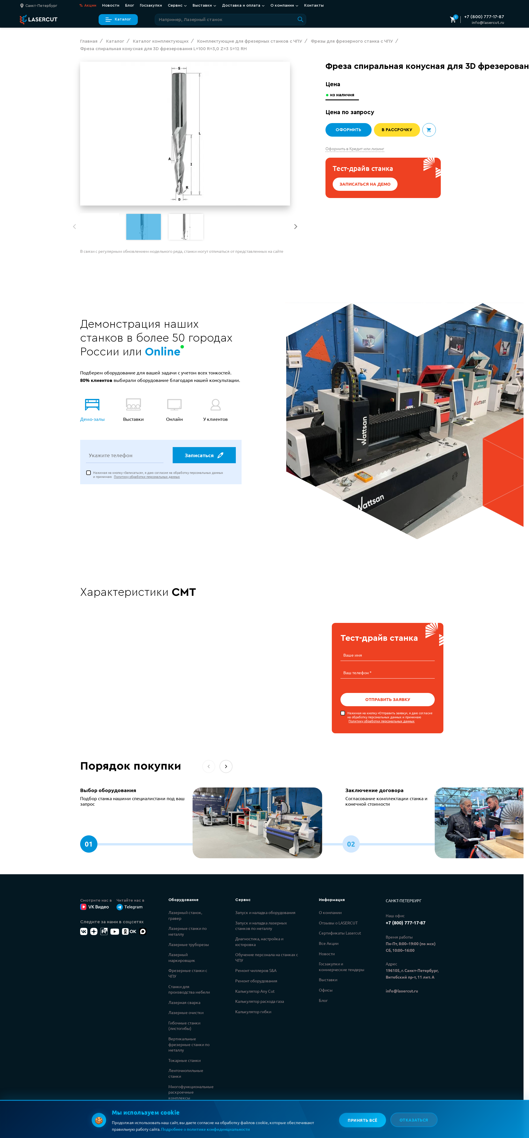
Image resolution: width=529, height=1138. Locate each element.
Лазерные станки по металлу (187, 931)
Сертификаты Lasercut (340, 932)
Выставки (204, 5)
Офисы (326, 989)
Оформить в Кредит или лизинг (354, 148)
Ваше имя (352, 655)
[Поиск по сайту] (230, 19)
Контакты (314, 5)
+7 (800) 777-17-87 (484, 16)
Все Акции (328, 943)
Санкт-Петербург (403, 900)
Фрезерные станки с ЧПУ (187, 973)
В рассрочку (397, 130)
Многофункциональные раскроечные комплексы (191, 1092)
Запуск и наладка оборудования (265, 912)
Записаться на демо (365, 184)
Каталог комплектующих (184, 1110)
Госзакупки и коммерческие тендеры (341, 966)
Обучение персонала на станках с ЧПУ (266, 957)
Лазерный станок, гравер (185, 915)
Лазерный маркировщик (181, 957)
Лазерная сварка (184, 1002)
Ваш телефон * (357, 672)
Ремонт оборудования (256, 980)
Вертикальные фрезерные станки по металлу (189, 1044)
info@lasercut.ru (488, 23)
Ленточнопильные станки (185, 1073)
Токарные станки (184, 1060)
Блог (129, 5)
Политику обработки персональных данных (147, 476)
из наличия (342, 95)
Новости (110, 5)
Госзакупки (151, 5)
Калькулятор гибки (253, 1011)
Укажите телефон (111, 455)
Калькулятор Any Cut (255, 991)
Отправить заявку (387, 699)
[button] (295, 226)
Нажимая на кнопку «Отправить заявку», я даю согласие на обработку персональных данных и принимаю (389, 717)
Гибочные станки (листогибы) (184, 1025)
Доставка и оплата (243, 5)
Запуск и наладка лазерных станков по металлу (261, 925)
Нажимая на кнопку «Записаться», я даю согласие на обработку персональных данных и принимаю (158, 474)
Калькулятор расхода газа (259, 1001)
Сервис (177, 5)
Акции (87, 5)
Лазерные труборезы (188, 944)
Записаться (204, 455)
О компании (284, 5)
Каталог (118, 19)
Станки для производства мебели (189, 989)
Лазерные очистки (186, 1012)
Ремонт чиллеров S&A (255, 970)
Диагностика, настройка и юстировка (259, 941)
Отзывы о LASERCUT (338, 922)
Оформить (348, 130)
